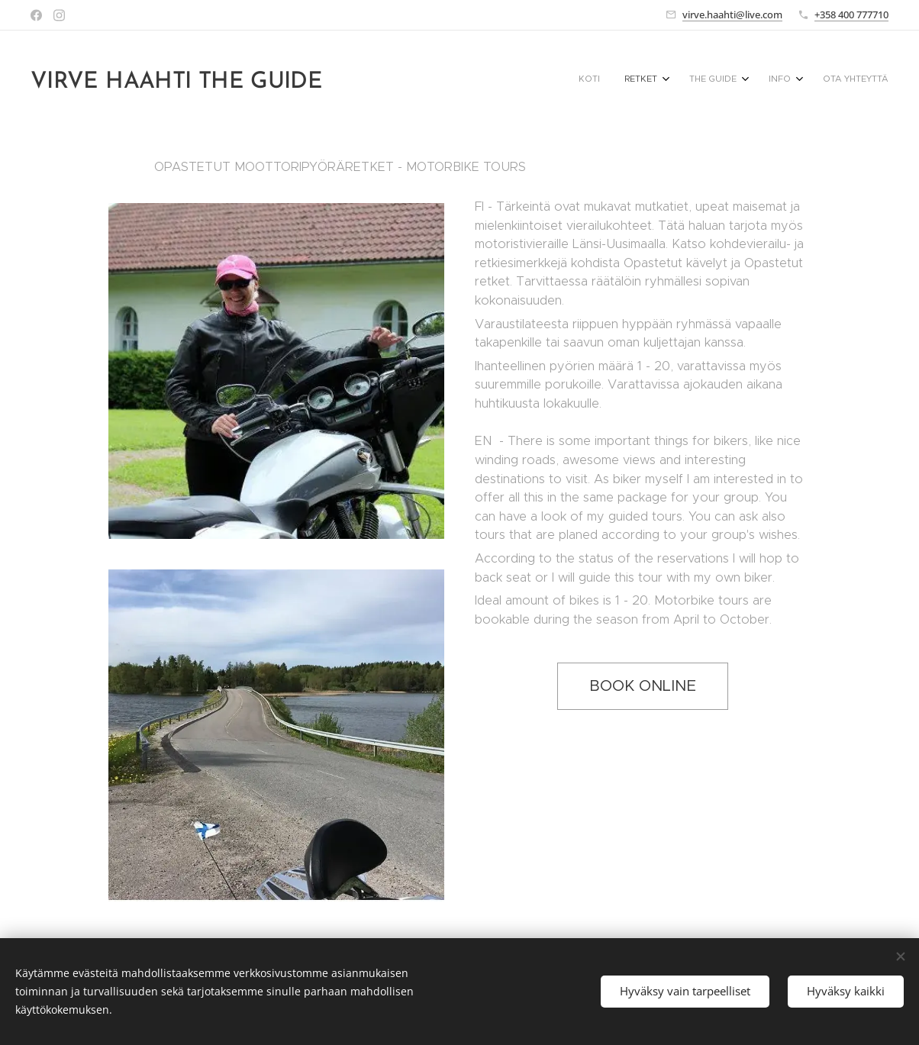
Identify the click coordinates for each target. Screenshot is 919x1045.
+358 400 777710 (851, 14)
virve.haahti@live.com (732, 14)
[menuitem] (772, 80)
